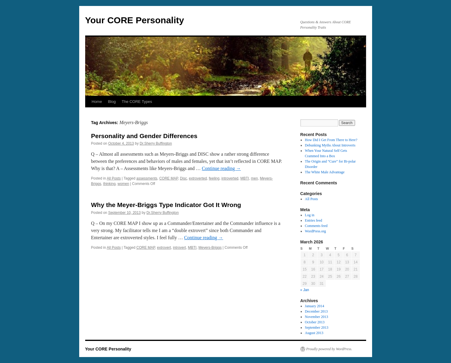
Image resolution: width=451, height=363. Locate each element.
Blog (112, 101)
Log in (309, 215)
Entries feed (313, 220)
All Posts (114, 178)
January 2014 (314, 306)
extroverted (198, 178)
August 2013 (314, 333)
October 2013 (315, 322)
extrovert (164, 247)
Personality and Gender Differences (144, 135)
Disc (183, 178)
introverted (230, 178)
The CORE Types (137, 101)
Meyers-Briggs (209, 247)
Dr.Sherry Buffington (156, 143)
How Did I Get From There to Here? (331, 140)
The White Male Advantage (325, 172)
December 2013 (316, 311)
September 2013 (316, 327)
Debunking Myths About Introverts (330, 145)
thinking (109, 184)
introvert (179, 247)
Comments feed (316, 226)
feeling (214, 178)
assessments (146, 178)
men (254, 178)
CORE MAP (168, 178)
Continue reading (221, 168)
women (123, 184)
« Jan (304, 290)
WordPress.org (315, 231)
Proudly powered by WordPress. (329, 349)
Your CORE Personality (134, 20)
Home (97, 101)
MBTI (244, 178)
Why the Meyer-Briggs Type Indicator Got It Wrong (166, 204)
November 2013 (316, 317)
